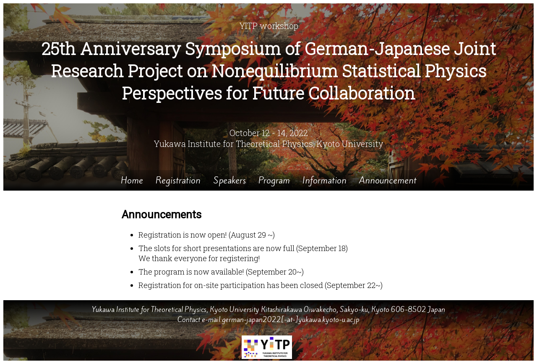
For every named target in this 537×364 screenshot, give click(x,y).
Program (274, 180)
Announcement (388, 180)
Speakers (229, 180)
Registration (178, 180)
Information (324, 180)
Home (132, 180)
